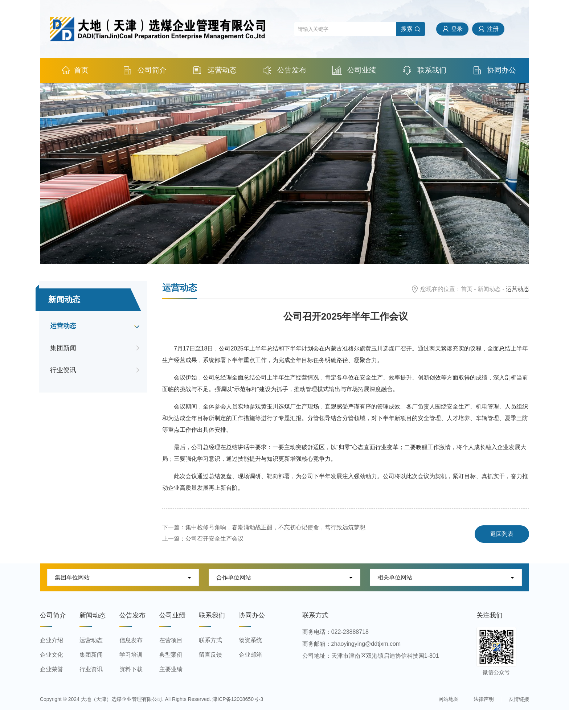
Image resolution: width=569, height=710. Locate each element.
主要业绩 (171, 669)
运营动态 (215, 70)
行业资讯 (63, 370)
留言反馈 (210, 655)
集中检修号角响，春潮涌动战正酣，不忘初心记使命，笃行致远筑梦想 (275, 527)
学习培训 (131, 655)
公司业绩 (354, 70)
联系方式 (210, 640)
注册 (493, 29)
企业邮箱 (250, 655)
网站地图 (448, 699)
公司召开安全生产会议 (214, 538)
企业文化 (51, 655)
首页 (75, 70)
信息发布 (131, 640)
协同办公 (494, 70)
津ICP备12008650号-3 (237, 699)
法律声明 (484, 699)
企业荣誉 (51, 669)
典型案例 (171, 655)
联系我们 (424, 70)
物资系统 (250, 640)
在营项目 (171, 640)
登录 (457, 29)
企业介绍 (51, 640)
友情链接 (519, 699)
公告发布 (285, 70)
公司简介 (145, 70)
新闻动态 (489, 289)
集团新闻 (63, 348)
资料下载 (131, 669)
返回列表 (501, 534)
